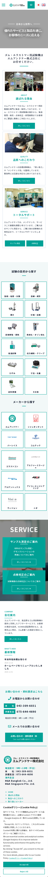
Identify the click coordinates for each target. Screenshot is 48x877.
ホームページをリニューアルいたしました (23, 667)
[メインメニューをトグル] (3, 4)
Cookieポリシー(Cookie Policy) (22, 858)
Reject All (24, 871)
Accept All (24, 864)
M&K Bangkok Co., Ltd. (19, 780)
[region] (24, 840)
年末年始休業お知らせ (15, 659)
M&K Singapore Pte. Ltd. (20, 783)
